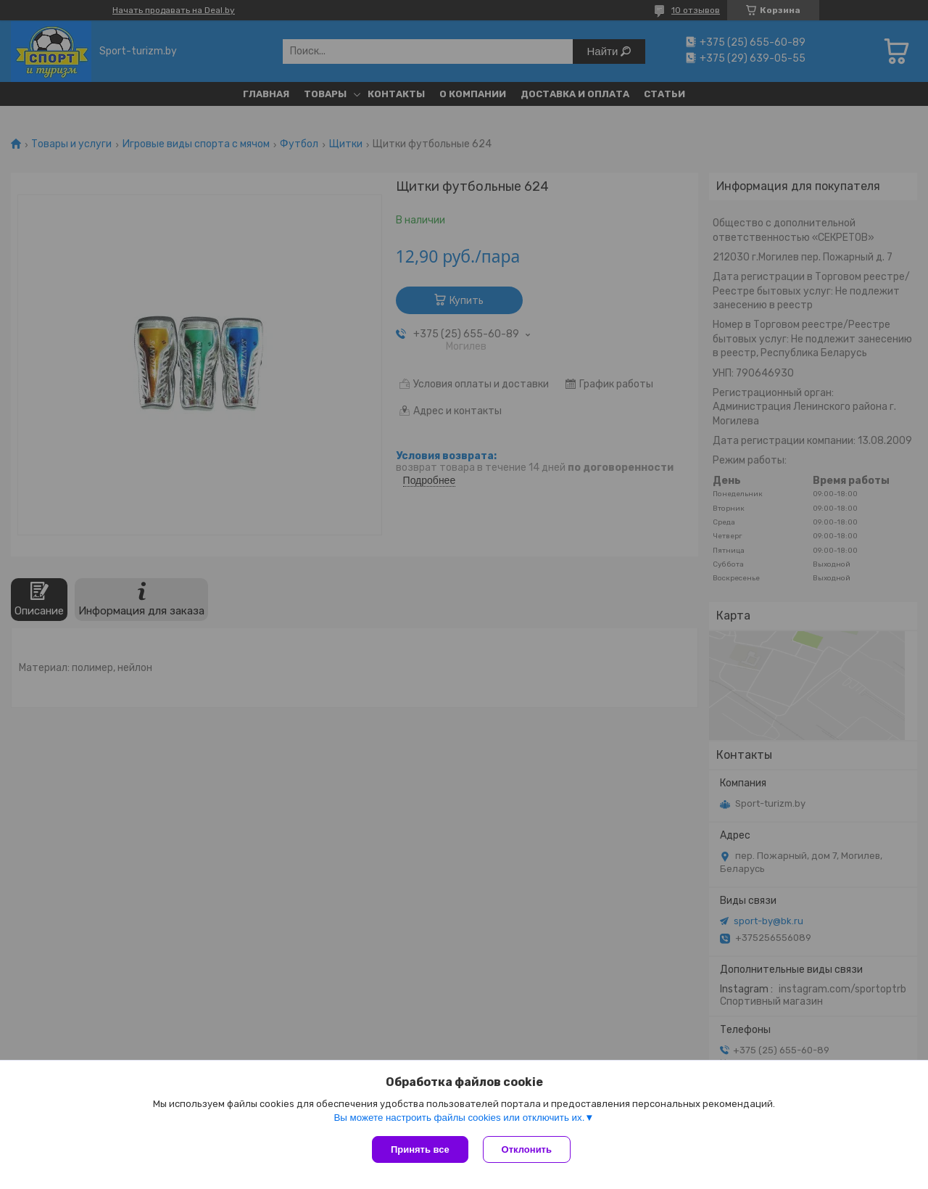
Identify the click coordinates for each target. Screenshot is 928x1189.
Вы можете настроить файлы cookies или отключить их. (459, 1117)
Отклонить (527, 1149)
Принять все (420, 1149)
